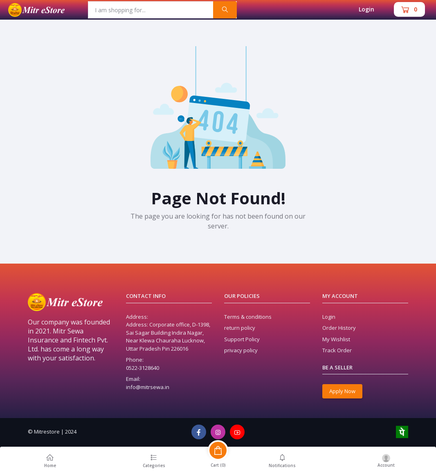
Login (366, 9)
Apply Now (342, 391)
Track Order (337, 350)
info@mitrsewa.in (147, 387)
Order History (339, 327)
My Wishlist (336, 339)
